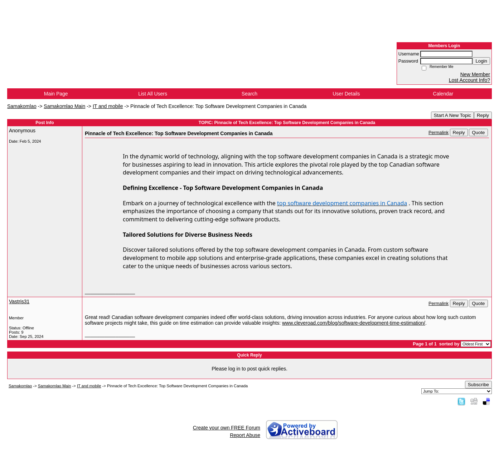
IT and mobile (108, 106)
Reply (483, 115)
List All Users (152, 94)
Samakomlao (22, 106)
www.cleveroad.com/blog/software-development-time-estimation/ (353, 323)
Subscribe (478, 384)
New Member (475, 74)
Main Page (56, 94)
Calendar (443, 94)
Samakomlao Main (64, 106)
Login (481, 61)
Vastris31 (19, 301)
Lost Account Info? (469, 80)
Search (249, 94)
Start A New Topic (452, 115)
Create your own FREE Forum (226, 428)
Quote (478, 132)
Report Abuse (245, 435)
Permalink (438, 132)
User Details (346, 94)
